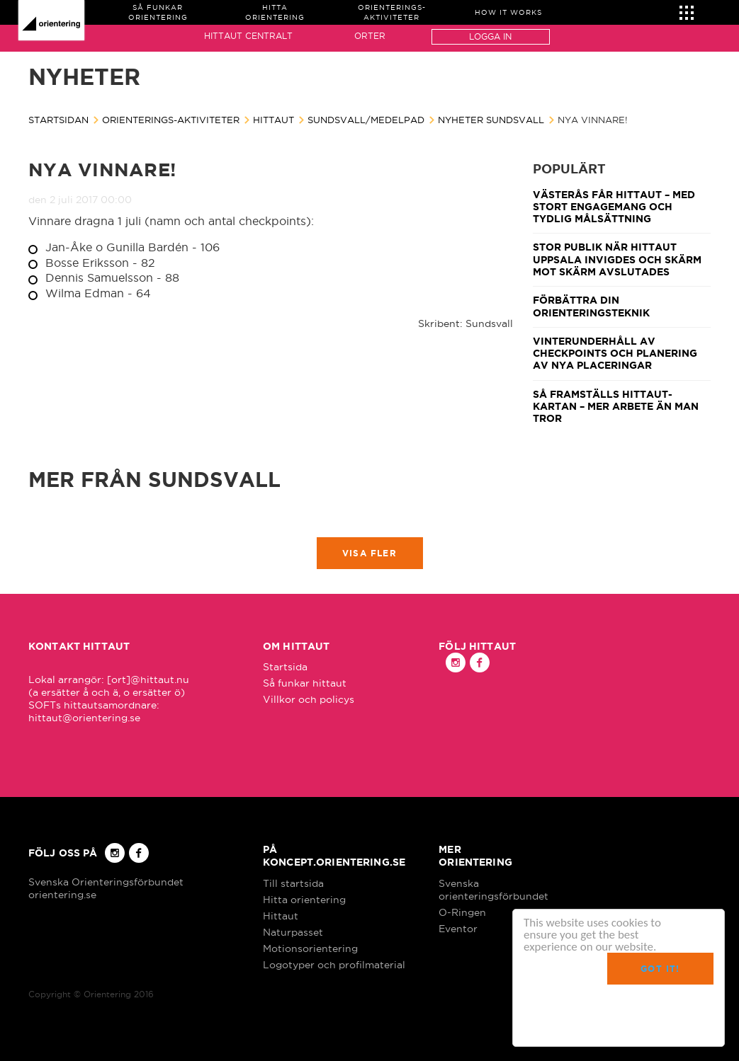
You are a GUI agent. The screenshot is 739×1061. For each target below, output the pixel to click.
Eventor (458, 928)
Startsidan (58, 120)
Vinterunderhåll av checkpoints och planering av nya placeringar (615, 353)
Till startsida (293, 883)
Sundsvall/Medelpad (366, 120)
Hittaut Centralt (248, 35)
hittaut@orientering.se (84, 717)
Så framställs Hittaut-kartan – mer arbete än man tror (616, 407)
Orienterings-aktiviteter (170, 120)
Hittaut (273, 120)
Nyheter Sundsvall (491, 120)
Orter (369, 35)
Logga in (490, 36)
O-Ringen (462, 912)
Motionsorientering (310, 948)
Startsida (285, 666)
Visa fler (369, 553)
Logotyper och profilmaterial (334, 964)
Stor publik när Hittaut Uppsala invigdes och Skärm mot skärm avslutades (617, 259)
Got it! (660, 968)
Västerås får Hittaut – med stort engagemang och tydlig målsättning (614, 207)
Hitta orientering (304, 899)
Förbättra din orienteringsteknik (591, 306)
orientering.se (62, 894)
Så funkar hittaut (304, 683)
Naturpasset (293, 932)
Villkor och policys (308, 699)
